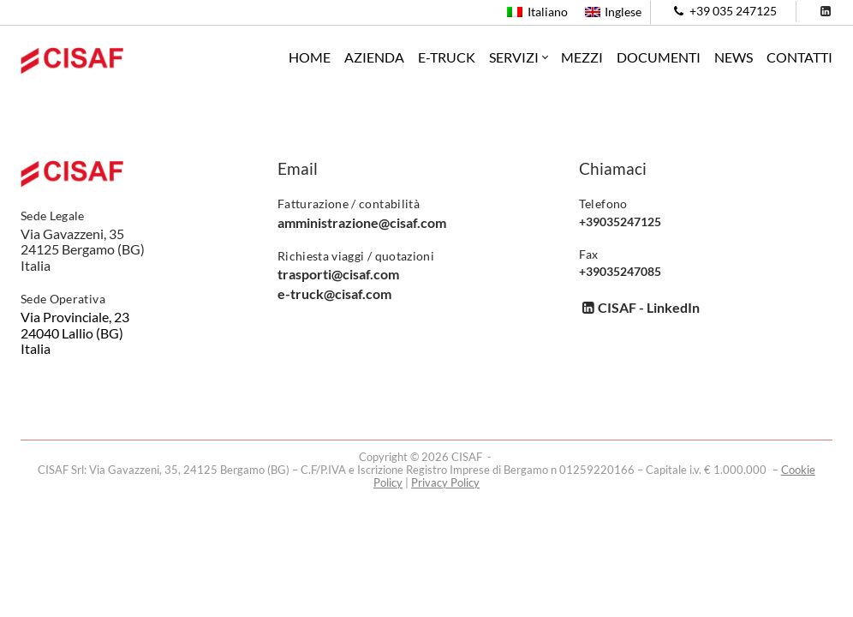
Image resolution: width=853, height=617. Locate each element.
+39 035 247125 (723, 10)
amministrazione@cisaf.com (361, 223)
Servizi (514, 57)
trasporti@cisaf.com (338, 274)
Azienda (374, 57)
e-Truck (446, 57)
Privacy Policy (445, 482)
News (733, 57)
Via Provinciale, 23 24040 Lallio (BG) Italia (75, 332)
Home (310, 57)
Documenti (659, 57)
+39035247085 (620, 272)
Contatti (799, 57)
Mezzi (582, 57)
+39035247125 (620, 222)
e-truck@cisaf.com (334, 294)
